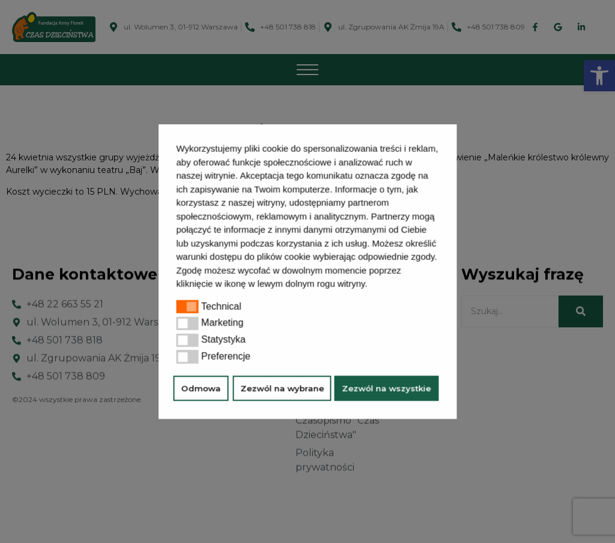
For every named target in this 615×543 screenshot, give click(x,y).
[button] (372, 285)
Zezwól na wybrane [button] (282, 388)
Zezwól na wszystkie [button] (386, 388)
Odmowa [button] (201, 388)
